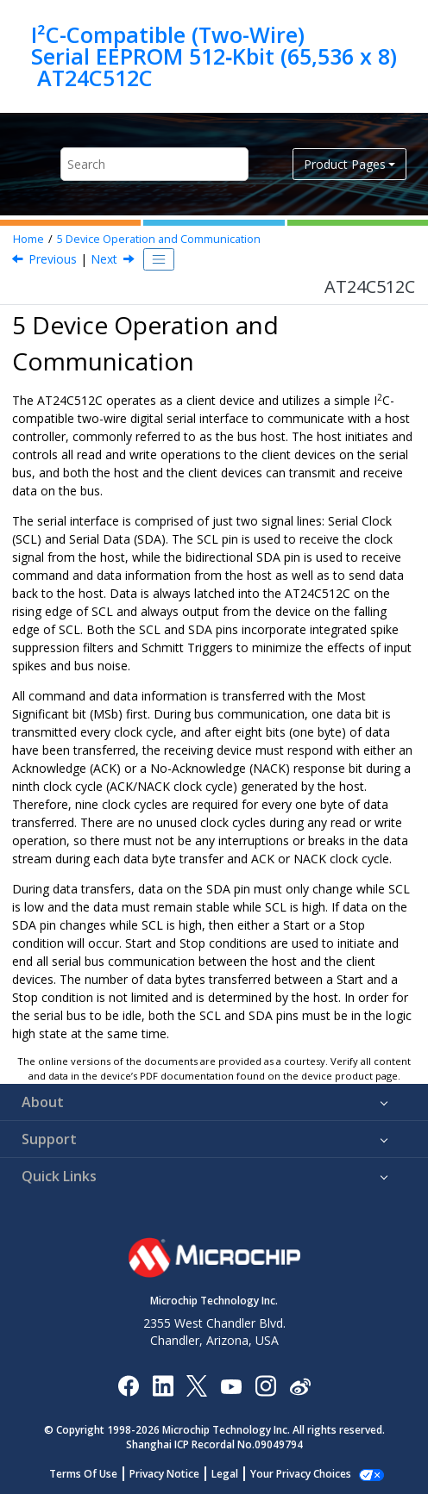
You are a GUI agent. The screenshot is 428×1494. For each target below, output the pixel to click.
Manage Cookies (301, 1473)
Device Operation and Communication (159, 239)
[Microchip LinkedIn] (162, 1385)
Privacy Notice (174, 1473)
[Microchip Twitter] (196, 1385)
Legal (234, 1473)
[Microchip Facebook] (128, 1385)
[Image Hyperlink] (231, 1386)
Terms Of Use (93, 1473)
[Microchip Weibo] (300, 1386)
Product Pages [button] (345, 164)
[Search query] (154, 164)
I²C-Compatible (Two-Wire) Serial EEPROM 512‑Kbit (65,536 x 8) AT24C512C (214, 56)
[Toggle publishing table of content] (158, 259)
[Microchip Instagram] (265, 1385)
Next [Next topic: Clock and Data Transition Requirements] (104, 259)
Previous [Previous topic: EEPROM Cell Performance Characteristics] (52, 259)
